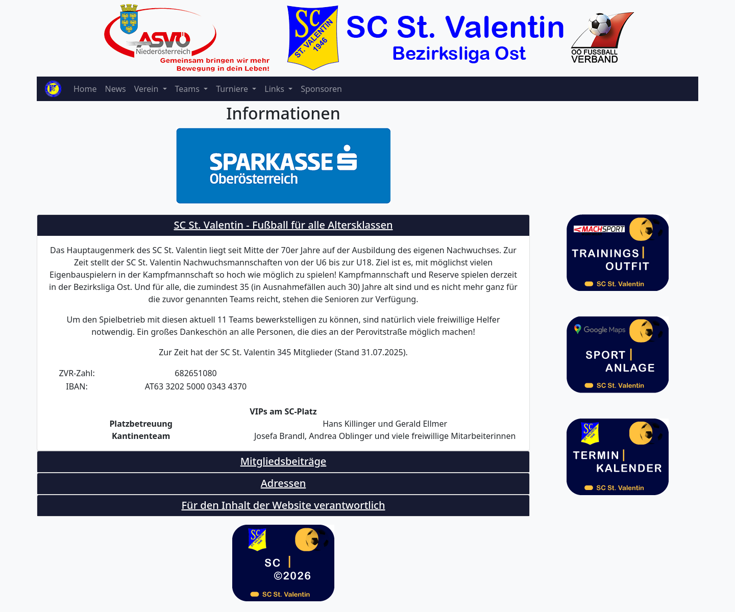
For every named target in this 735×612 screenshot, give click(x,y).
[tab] (283, 225)
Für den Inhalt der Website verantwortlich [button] (283, 505)
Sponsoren (321, 88)
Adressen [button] (283, 483)
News (115, 88)
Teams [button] (188, 88)
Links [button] (275, 88)
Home (85, 88)
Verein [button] (147, 88)
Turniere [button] (233, 88)
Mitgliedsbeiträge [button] (283, 461)
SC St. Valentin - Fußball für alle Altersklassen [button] (283, 225)
